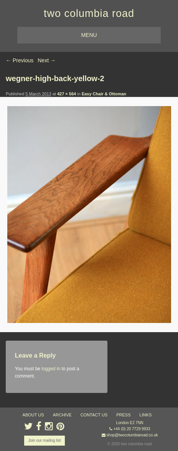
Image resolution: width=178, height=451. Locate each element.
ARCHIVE (62, 415)
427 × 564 (66, 94)
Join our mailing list (44, 440)
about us (33, 415)
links (146, 415)
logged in (50, 368)
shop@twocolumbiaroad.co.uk (132, 435)
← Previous (19, 60)
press (123, 415)
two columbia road (89, 13)
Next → (47, 60)
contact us (94, 415)
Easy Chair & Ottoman (104, 94)
